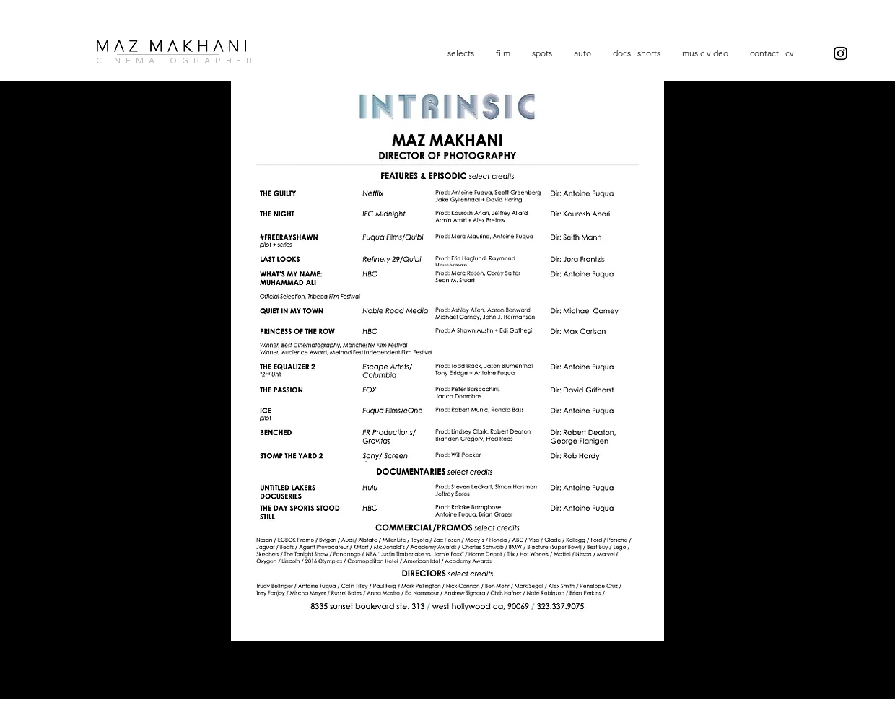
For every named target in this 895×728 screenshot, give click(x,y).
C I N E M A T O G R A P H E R (174, 61)
